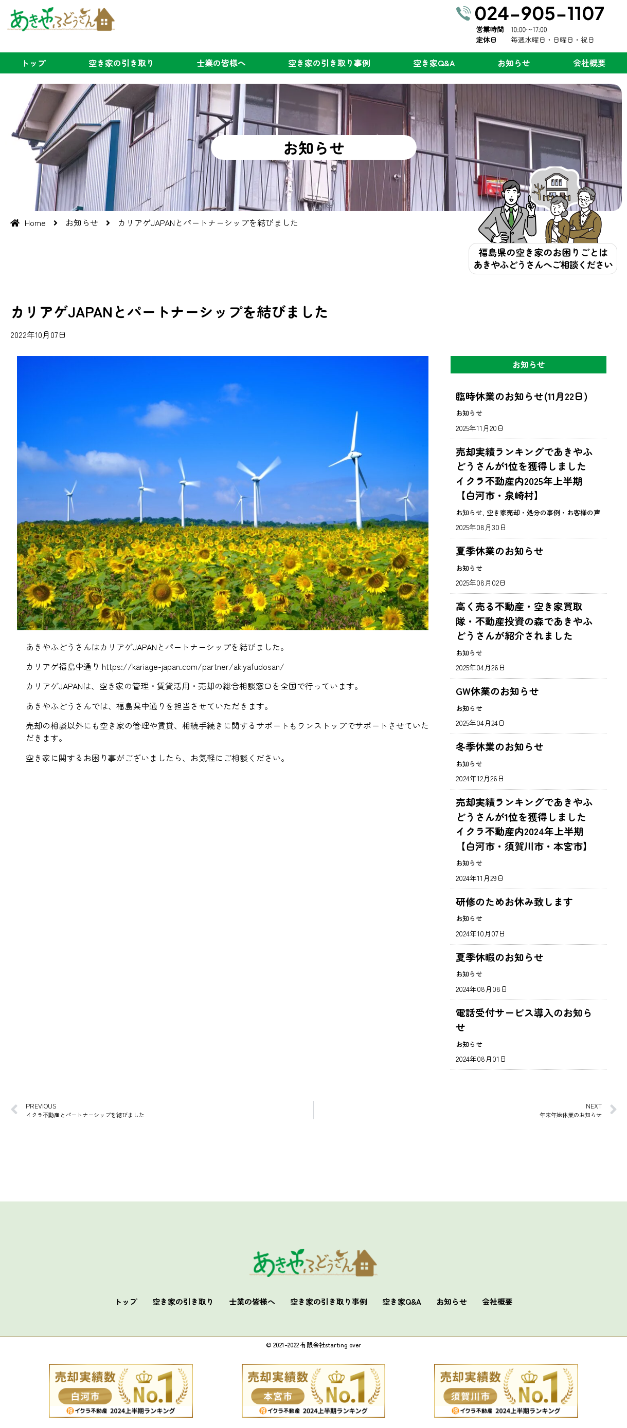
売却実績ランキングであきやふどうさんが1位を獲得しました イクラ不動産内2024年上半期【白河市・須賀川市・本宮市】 (526, 824)
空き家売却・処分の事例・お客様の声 (543, 512)
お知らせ (513, 63)
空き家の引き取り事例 (329, 63)
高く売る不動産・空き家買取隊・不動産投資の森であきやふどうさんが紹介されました (524, 620)
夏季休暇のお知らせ (500, 957)
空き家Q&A (434, 63)
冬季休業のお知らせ (500, 746)
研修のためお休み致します (514, 901)
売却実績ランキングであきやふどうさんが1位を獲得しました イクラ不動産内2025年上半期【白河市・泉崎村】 (526, 473)
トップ (33, 63)
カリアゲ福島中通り (63, 666)
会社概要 (589, 63)
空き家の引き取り (121, 63)
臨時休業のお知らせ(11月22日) (522, 396)
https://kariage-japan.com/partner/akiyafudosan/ (193, 666)
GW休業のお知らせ (497, 691)
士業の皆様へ (221, 63)
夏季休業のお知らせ (500, 550)
